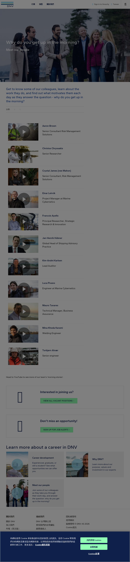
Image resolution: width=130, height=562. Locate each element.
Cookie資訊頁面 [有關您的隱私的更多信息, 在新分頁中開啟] (42, 549)
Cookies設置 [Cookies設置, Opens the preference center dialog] (93, 558)
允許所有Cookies (93, 544)
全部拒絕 (94, 551)
